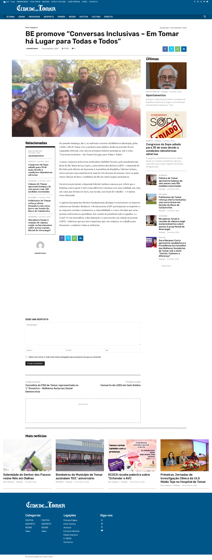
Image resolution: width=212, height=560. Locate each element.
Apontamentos (36, 155)
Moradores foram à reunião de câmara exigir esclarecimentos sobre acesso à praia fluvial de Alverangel (40, 225)
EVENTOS (31, 161)
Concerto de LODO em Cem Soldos (120, 386)
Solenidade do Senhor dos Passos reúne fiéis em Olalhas (27, 477)
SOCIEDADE (32, 217)
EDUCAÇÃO (32, 197)
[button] (205, 16)
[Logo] (36, 8)
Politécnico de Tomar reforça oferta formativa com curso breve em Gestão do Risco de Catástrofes (39, 205)
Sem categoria (31, 27)
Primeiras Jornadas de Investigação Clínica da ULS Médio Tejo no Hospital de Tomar (183, 479)
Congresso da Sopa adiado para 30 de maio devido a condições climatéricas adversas (40, 169)
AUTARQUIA (32, 181)
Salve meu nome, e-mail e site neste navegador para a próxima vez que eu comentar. (65, 358)
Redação (164, 92)
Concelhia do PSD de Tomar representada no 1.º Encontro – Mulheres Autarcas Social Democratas (51, 389)
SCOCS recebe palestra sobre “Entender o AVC (129, 477)
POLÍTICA (162, 238)
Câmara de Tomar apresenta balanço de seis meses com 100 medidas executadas (39, 187)
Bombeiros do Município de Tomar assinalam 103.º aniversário (79, 477)
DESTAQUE (60, 483)
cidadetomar (32, 48)
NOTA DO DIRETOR (35, 151)
